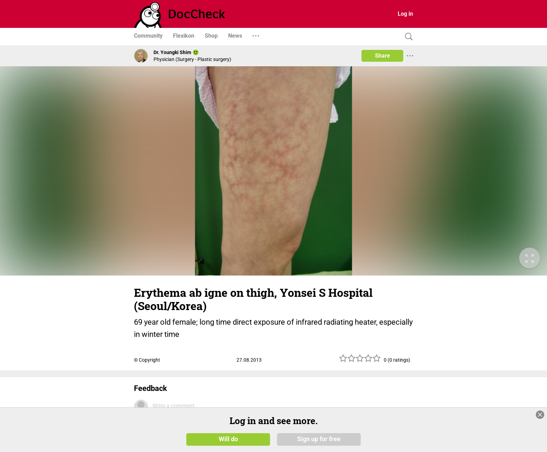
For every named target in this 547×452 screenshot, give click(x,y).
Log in (405, 13)
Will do (228, 438)
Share (382, 55)
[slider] (360, 360)
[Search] (407, 37)
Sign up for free (318, 438)
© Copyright (147, 360)
